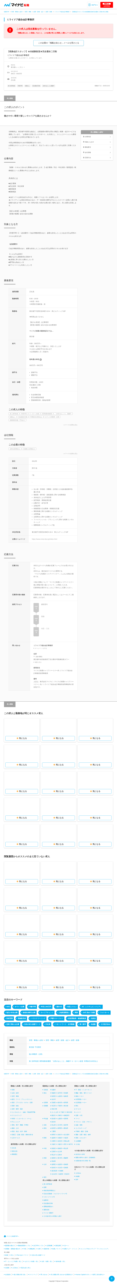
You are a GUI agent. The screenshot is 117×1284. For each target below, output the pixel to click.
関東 (76, 1012)
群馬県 (66, 1102)
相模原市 (66, 1115)
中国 (45, 1148)
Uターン (66, 1245)
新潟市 (54, 1122)
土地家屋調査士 (64, 1012)
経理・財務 (49, 11)
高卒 (76, 1179)
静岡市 (54, 1134)
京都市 (54, 1144)
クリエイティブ (16, 1115)
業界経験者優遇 (45, 1061)
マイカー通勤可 (48, 1213)
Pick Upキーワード (22, 1255)
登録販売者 (22, 1018)
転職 (6, 1255)
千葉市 (62, 1112)
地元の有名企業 (12, 1012)
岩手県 (60, 1093)
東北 (45, 1093)
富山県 (54, 1125)
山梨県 (60, 1118)
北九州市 (54, 1174)
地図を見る (38, 662)
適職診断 (32, 1249)
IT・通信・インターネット (83, 1090)
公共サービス (16, 1138)
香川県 (60, 1158)
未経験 (93, 1024)
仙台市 (54, 1099)
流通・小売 (78, 1115)
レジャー (78, 1112)
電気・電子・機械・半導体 (20, 1125)
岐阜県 (54, 1128)
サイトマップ (33, 1274)
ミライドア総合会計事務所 (62, 11)
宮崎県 (66, 1167)
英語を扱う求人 (26, 1268)
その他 (77, 1144)
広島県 (54, 1151)
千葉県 (60, 1106)
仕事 (39, 1249)
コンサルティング (80, 1128)
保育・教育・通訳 (17, 1109)
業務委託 (14, 1154)
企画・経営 (15, 1093)
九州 (45, 1164)
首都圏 (46, 1106)
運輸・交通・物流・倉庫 (83, 1134)
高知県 (54, 1161)
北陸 (45, 1125)
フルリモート (104, 1012)
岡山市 (54, 1155)
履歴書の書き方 (10, 1245)
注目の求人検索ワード (32, 1024)
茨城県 (54, 1102)
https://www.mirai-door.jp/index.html (44, 539)
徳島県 (54, 1158)
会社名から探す (80, 1154)
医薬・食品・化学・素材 (19, 1131)
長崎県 (66, 1164)
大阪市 (60, 1144)
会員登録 (107, 5)
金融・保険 (78, 1125)
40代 (8, 1007)
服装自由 (46, 1210)
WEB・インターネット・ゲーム (21, 1118)
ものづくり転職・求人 (31, 1261)
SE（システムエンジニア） (92, 1007)
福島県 (66, 1096)
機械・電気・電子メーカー (83, 1093)
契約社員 (14, 1151)
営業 (13, 1090)
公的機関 (78, 1141)
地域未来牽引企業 (29, 1012)
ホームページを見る (41, 648)
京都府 (60, 1138)
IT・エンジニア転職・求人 (13, 1261)
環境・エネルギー (80, 1138)
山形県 (60, 1096)
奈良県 (60, 1141)
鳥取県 (54, 1148)
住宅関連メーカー (80, 1099)
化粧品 (93, 1018)
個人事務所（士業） (36, 1054)
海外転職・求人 (60, 1261)
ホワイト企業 (19, 1007)
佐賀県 (60, 1164)
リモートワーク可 (49, 1197)
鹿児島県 (54, 1171)
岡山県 (66, 1148)
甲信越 (46, 1118)
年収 (24, 1249)
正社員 (47, 1024)
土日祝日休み (105, 1024)
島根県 (60, 1148)
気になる (23, 738)
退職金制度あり (48, 1206)
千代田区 (38, 1047)
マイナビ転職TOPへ (13, 1236)
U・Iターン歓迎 (77, 1061)
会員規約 (8, 1274)
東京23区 (69, 1112)
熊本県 (54, 1167)
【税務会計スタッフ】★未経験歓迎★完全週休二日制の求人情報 (90, 11)
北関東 (46, 1102)
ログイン (94, 5)
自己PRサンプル (38, 1245)
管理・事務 (28, 11)
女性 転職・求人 (47, 1261)
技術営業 (9, 1018)
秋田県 (54, 1096)
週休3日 (59, 1007)
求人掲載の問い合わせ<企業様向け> (62, 1274)
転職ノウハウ (56, 1249)
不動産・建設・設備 (81, 1131)
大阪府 (66, 1138)
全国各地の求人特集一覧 (83, 1161)
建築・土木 (15, 1128)
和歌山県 (66, 1141)
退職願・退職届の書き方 (12, 1249)
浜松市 (60, 1134)
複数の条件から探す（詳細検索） (85, 1157)
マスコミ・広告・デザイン (83, 1122)
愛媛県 (66, 1158)
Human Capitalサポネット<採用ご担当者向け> (90, 1274)
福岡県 (54, 1164)
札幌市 (54, 1090)
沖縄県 (61, 1171)
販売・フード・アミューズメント (22, 1099)
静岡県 (60, 1128)
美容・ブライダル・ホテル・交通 (22, 1102)
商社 (76, 1106)
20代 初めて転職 (89, 1012)
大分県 (60, 1167)
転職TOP (6, 11)
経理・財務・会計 (38, 11)
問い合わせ (44, 1274)
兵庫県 (54, 1141)
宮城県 (66, 1093)
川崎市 (60, 1115)
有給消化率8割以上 (50, 1190)
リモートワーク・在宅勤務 (64, 1024)
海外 (45, 1177)
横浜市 (54, 1115)
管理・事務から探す (17, 11)
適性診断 (58, 1245)
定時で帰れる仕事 (12, 1024)
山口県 (60, 1151)
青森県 (54, 1093)
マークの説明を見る (71, 425)
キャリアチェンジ (46, 1012)
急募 (45, 1187)
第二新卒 (82, 1024)
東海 (45, 1128)
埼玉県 (54, 1106)
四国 (45, 1158)
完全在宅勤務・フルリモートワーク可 (55, 1194)
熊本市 (67, 1174)
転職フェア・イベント (70, 1249)
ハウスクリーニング (38, 1018)
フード (77, 1118)
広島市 (60, 1155)
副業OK (46, 1200)
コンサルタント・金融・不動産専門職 (23, 1112)
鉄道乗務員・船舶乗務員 (77, 1018)
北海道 (46, 1090)
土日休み (78, 1173)
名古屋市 (66, 1134)
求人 (12, 1255)
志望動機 (49, 1245)
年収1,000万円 (46, 1007)
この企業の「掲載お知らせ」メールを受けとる (58, 43)
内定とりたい (72, 1007)
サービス (78, 1109)
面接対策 (46, 1249)
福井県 (66, 1125)
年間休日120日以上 (91, 1061)
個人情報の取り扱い (20, 1274)
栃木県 (60, 1102)
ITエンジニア (16, 1122)
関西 (45, 1138)
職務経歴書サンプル (24, 1245)
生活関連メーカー (80, 1102)
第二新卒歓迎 (34, 1061)
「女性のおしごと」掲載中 (61, 1061)
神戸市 (71, 1144)
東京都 (31, 1047)
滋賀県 (54, 1138)
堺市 (65, 1144)
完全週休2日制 (48, 1203)
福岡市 (61, 1174)
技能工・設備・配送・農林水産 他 (22, 1134)
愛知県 (66, 1128)
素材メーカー (79, 1096)
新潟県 (54, 1118)
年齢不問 (32, 1007)
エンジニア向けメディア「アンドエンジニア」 (95, 1249)
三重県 (54, 1131)
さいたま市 (55, 1112)
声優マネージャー (56, 1018)
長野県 (66, 1118)
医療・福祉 (15, 1106)
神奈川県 (54, 1109)
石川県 (60, 1125)
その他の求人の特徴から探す (53, 1216)
